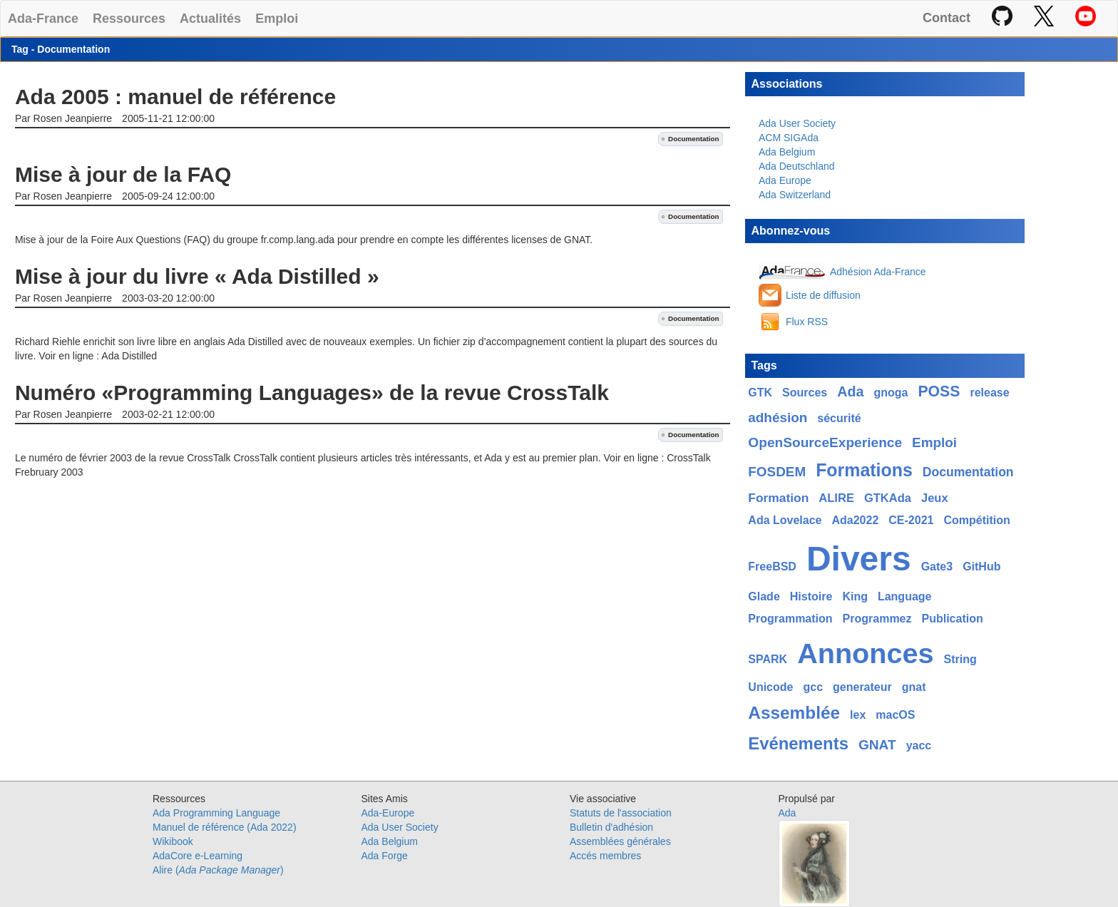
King (855, 596)
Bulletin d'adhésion (611, 827)
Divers (858, 559)
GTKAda (887, 498)
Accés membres (605, 855)
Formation (778, 498)
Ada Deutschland (797, 166)
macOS (895, 715)
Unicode (770, 687)
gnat (914, 687)
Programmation (790, 619)
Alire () (218, 870)
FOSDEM (777, 471)
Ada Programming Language (216, 813)
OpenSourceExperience (825, 442)
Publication (952, 619)
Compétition (976, 520)
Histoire (811, 596)
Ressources (129, 17)
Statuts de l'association (621, 813)
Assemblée (794, 712)
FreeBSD (772, 566)
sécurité (839, 418)
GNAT (877, 744)
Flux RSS (807, 321)
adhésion (777, 417)
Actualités (210, 17)
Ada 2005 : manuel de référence (175, 96)
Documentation (693, 139)
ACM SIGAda (789, 137)
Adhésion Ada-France (878, 271)
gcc (813, 687)
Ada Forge (384, 855)
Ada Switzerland (795, 194)
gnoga (890, 392)
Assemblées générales (620, 841)
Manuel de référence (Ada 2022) (225, 827)
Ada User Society (797, 123)
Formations (864, 470)
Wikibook (173, 841)
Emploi (276, 17)
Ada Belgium (787, 152)
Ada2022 (854, 520)
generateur (862, 687)
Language (905, 596)
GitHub (981, 566)
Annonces (865, 653)
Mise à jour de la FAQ (123, 174)
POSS (939, 391)
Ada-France (43, 17)
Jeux (934, 498)
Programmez (877, 619)
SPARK (767, 659)
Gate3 (937, 566)
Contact (946, 18)
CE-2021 (910, 520)
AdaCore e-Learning (197, 855)
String (959, 659)
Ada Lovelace (784, 520)
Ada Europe (785, 180)
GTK (760, 392)
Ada (850, 391)
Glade (763, 596)
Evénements (798, 743)
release (989, 392)
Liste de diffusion (823, 295)
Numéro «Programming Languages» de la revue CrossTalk (312, 392)
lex (858, 715)
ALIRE (836, 498)
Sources (804, 392)
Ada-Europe (388, 813)
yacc (919, 745)
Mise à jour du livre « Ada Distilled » (197, 276)
